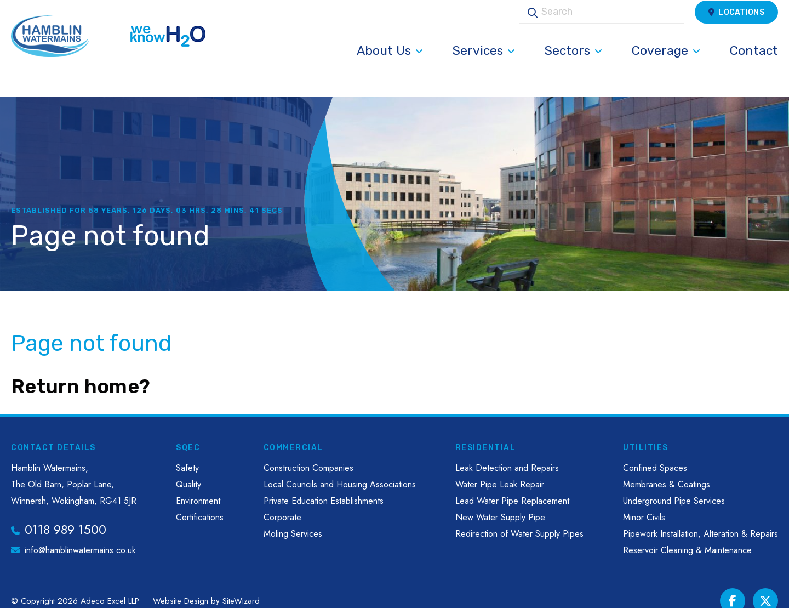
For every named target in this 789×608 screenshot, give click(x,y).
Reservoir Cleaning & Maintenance (687, 537)
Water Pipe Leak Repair (499, 471)
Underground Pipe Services (674, 488)
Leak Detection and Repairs (507, 455)
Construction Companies (308, 455)
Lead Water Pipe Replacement (512, 488)
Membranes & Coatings (666, 471)
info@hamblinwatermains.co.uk (80, 537)
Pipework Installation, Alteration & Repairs (700, 521)
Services (484, 62)
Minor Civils (644, 504)
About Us (390, 62)
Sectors (573, 62)
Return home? (80, 373)
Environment (198, 488)
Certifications (200, 504)
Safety (187, 455)
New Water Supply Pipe (500, 504)
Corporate (282, 504)
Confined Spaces (655, 455)
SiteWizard (241, 588)
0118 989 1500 (65, 517)
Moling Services (293, 521)
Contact (754, 62)
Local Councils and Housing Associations (340, 471)
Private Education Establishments (324, 488)
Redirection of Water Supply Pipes (519, 521)
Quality (188, 471)
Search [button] (528, 23)
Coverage (666, 62)
